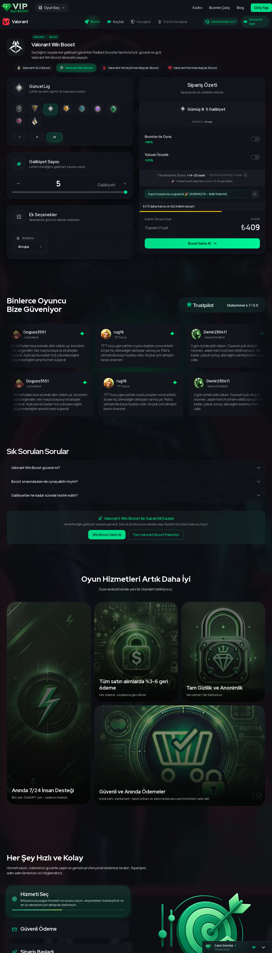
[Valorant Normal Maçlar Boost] (192, 67)
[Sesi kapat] (254, 947)
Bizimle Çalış (219, 7)
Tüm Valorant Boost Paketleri (156, 534)
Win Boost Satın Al (106, 534)
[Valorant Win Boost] (76, 67)
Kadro (197, 7)
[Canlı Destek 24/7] (220, 22)
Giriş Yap (261, 7)
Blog (240, 7)
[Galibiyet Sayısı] (60, 183)
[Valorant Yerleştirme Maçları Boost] (130, 67)
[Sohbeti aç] (263, 947)
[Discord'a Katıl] (255, 22)
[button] (236, 947)
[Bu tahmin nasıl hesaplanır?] (245, 175)
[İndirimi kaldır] (254, 194)
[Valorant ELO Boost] (34, 67)
